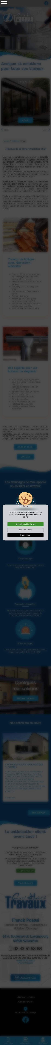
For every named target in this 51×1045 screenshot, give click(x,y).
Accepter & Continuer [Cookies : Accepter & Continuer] (25, 524)
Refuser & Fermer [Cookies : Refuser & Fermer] (25, 530)
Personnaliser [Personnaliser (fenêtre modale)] (25, 535)
